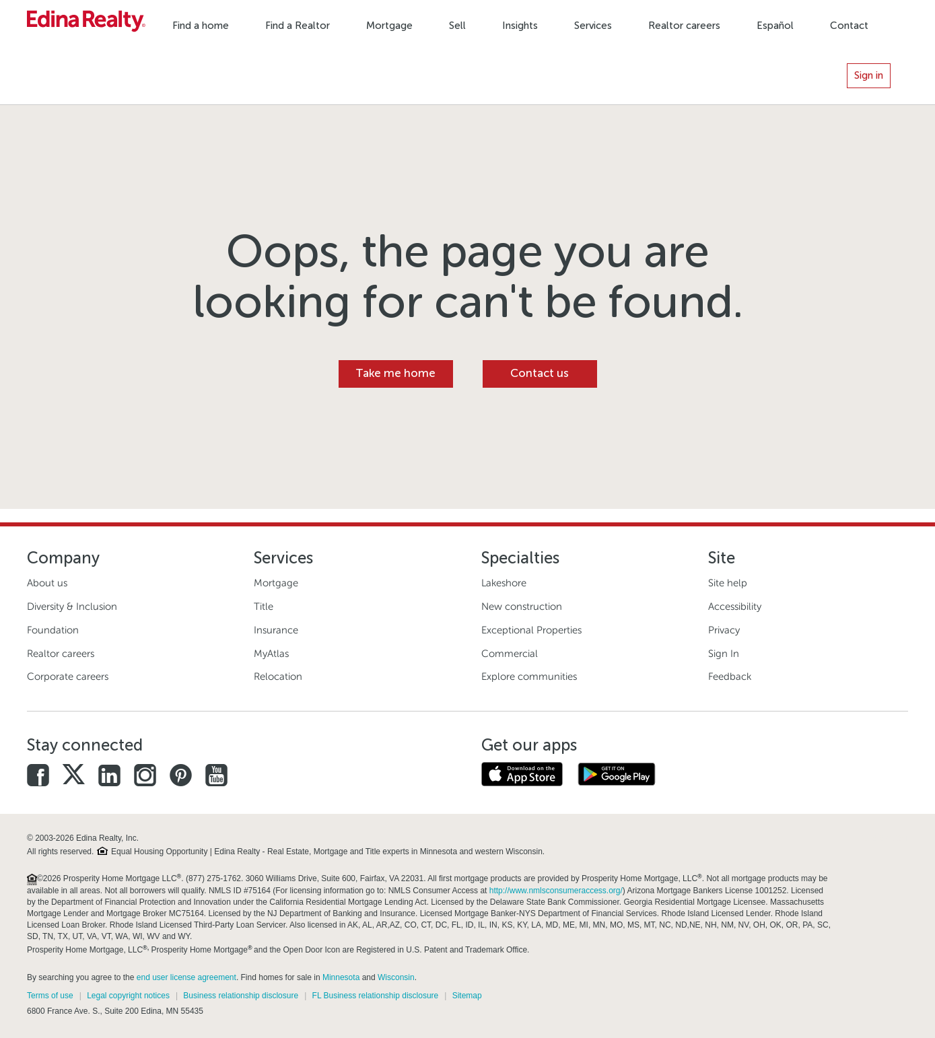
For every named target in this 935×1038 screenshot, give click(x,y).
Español (775, 25)
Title (263, 606)
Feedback (729, 676)
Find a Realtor (297, 25)
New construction (521, 606)
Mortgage (389, 25)
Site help (727, 583)
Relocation (278, 676)
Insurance (276, 630)
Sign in (868, 75)
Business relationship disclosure (240, 995)
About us (47, 583)
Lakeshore (503, 583)
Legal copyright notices (128, 995)
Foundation (53, 630)
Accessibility (734, 606)
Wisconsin (396, 977)
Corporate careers (67, 676)
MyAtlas (271, 653)
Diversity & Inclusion (72, 606)
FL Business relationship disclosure (375, 995)
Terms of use (50, 995)
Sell (457, 25)
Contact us (539, 373)
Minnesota (340, 977)
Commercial (509, 653)
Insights (520, 25)
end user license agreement (186, 977)
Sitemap (467, 995)
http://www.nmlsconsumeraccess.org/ (556, 890)
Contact (849, 25)
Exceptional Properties (531, 630)
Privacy (724, 630)
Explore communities (529, 676)
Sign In (723, 653)
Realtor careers (684, 25)
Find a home (200, 25)
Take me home (395, 373)
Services (593, 25)
